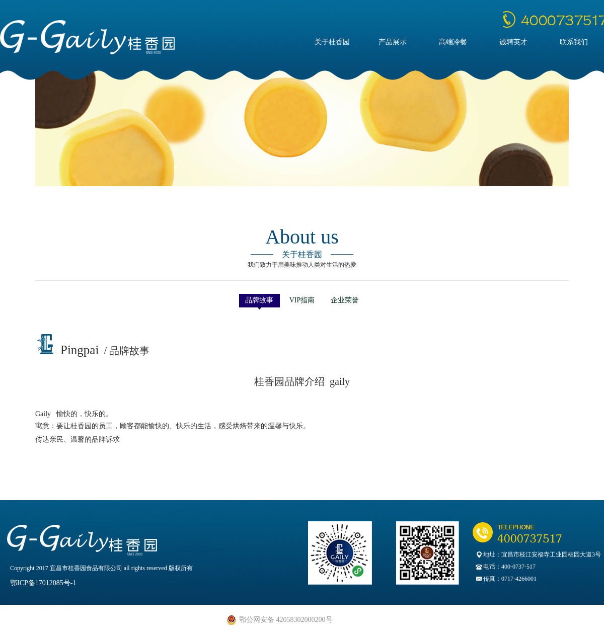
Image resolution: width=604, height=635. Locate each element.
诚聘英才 (513, 42)
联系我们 (574, 42)
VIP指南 (302, 300)
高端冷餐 (453, 42)
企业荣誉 (345, 300)
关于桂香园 (332, 42)
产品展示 (393, 42)
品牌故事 (259, 300)
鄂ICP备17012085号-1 (43, 583)
